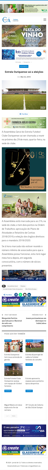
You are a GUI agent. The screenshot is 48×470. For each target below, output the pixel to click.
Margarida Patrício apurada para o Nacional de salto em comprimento (12, 322)
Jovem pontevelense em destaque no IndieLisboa (36, 321)
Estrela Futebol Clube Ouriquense (13, 289)
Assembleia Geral (12, 286)
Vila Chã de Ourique (31, 289)
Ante (7, 416)
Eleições (23, 286)
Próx (14, 416)
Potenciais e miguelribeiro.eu (31, 466)
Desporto (24, 66)
